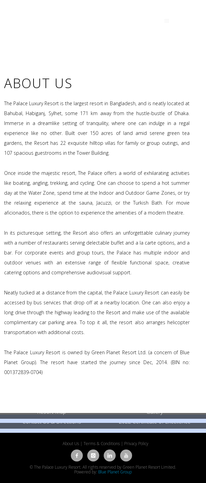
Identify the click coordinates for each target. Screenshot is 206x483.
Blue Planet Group (115, 472)
